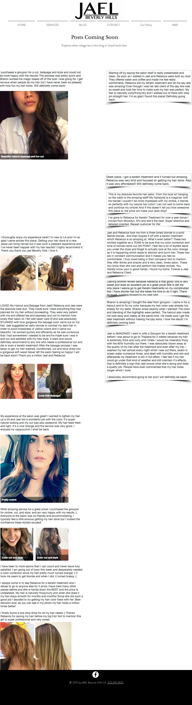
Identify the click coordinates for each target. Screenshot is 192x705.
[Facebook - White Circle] (95, 674)
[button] (52, 23)
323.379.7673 (115, 682)
